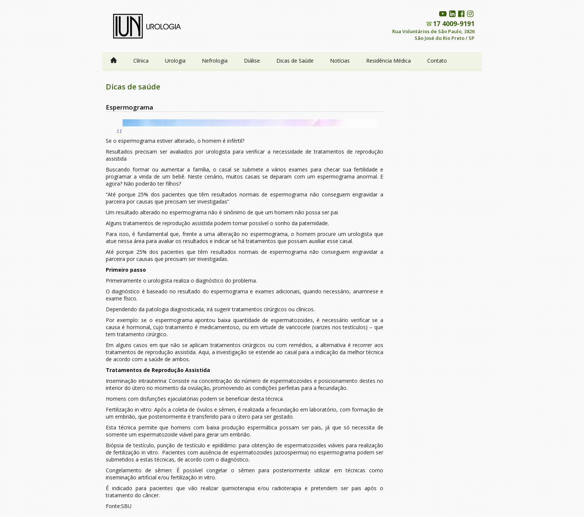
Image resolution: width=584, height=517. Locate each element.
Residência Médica (388, 60)
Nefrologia (215, 60)
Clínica (141, 60)
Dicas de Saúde (295, 60)
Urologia (175, 60)
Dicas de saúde (133, 87)
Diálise (252, 60)
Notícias (340, 60)
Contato (437, 60)
